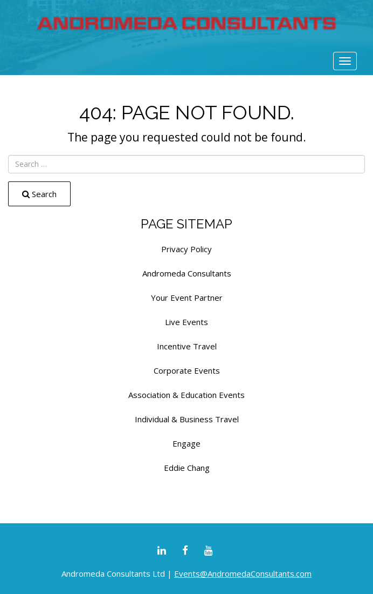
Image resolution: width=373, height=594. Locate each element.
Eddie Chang (187, 467)
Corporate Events (187, 370)
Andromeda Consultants (186, 273)
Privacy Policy (186, 249)
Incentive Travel (187, 346)
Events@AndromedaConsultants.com (243, 573)
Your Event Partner (187, 297)
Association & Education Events (186, 394)
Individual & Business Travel (187, 419)
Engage (186, 443)
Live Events (186, 321)
